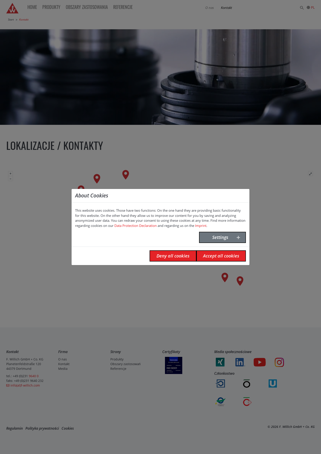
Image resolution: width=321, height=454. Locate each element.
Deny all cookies (172, 256)
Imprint (200, 225)
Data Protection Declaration (135, 225)
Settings (220, 237)
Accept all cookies (221, 256)
